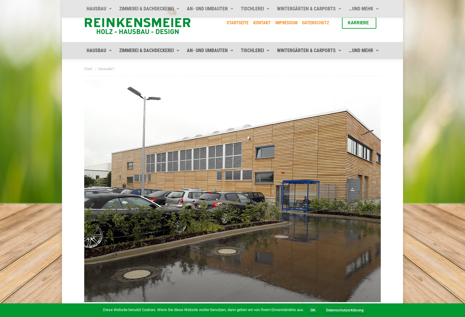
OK (313, 310)
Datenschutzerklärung (345, 310)
